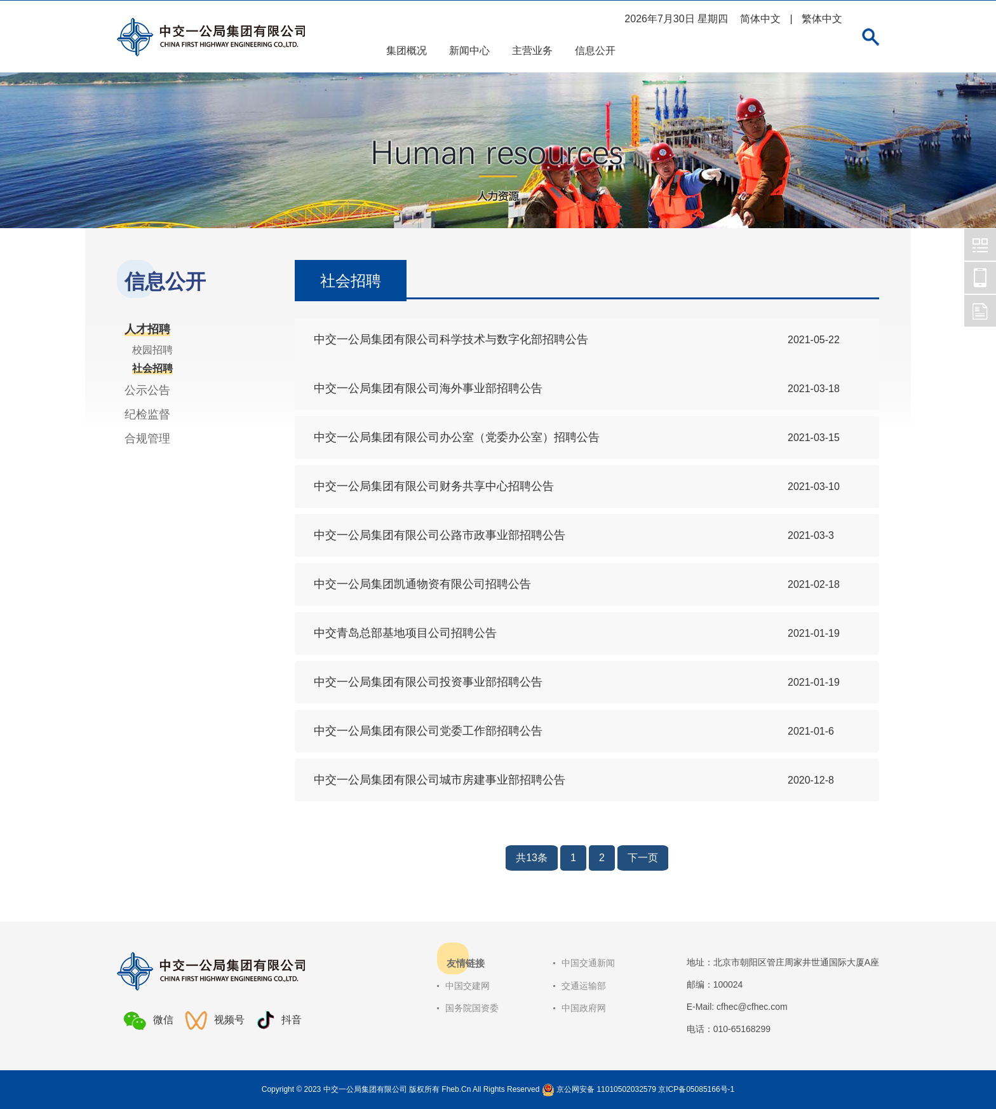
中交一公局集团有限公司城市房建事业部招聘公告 (439, 779)
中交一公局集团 (980, 245)
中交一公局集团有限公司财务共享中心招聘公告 (434, 486)
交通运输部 (584, 986)
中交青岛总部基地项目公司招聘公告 (405, 633)
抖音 (279, 1020)
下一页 (643, 857)
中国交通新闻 (588, 963)
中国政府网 (584, 1008)
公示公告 (147, 390)
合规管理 (147, 438)
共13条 (532, 857)
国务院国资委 (472, 1008)
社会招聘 (152, 368)
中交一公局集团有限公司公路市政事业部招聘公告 (439, 535)
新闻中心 (469, 50)
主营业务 (532, 50)
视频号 (215, 1020)
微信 (148, 1020)
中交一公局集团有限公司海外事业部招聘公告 (428, 388)
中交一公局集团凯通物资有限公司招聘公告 (422, 584)
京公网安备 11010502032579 (606, 1089)
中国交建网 (467, 986)
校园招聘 (152, 349)
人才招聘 (147, 329)
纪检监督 (147, 414)
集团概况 (406, 50)
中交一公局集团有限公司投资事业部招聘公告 (428, 682)
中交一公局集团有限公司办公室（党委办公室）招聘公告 (457, 437)
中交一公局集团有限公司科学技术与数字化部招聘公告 (451, 339)
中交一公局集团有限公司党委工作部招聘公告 (428, 731)
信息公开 (595, 50)
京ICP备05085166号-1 (696, 1089)
